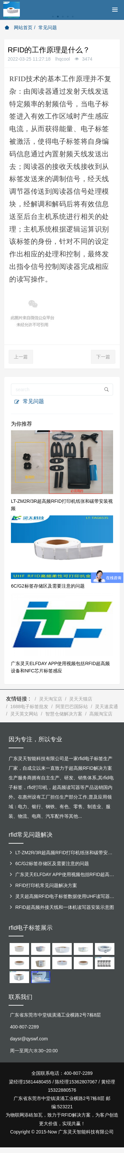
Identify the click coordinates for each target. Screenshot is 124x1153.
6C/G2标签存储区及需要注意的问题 (47, 586)
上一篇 (21, 356)
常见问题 (47, 27)
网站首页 (18, 27)
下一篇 (103, 356)
